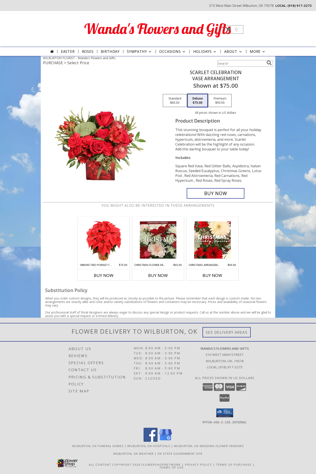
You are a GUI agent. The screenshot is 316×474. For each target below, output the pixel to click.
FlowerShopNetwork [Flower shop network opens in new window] (161, 464)
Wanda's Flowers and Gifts (157, 28)
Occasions (172, 51)
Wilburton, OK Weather (133, 453)
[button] (231, 29)
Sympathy (139, 51)
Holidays (205, 51)
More (258, 51)
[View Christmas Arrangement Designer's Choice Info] (212, 240)
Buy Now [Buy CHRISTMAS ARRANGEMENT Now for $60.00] (212, 275)
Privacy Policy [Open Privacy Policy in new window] (198, 464)
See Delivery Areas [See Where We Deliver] (227, 332)
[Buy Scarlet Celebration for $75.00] (215, 193)
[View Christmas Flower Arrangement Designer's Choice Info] (158, 240)
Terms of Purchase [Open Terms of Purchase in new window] (234, 464)
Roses (88, 51)
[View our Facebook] (151, 440)
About (233, 51)
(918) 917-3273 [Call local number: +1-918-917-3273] (300, 5)
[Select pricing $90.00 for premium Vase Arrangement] (219, 100)
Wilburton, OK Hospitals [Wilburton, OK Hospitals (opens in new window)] (148, 446)
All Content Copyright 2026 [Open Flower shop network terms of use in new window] (114, 464)
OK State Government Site (180, 453)
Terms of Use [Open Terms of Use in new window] (172, 467)
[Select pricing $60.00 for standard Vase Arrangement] (175, 100)
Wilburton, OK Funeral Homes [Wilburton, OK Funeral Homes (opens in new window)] (98, 446)
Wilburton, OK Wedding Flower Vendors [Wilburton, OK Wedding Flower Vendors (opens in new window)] (209, 446)
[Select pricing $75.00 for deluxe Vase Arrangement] (197, 100)
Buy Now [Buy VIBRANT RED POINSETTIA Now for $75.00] (104, 275)
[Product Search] (241, 63)
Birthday (110, 51)
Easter (68, 51)
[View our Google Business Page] (165, 440)
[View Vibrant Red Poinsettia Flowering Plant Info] (103, 240)
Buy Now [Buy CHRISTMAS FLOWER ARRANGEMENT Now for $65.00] (158, 275)
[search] (269, 63)
